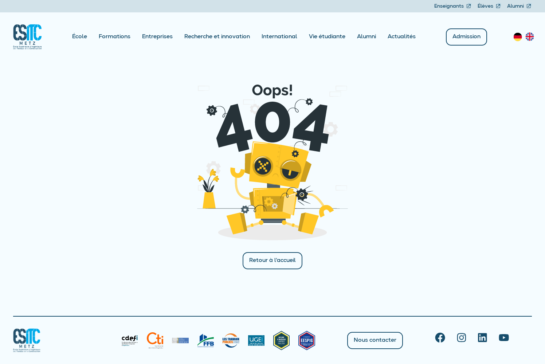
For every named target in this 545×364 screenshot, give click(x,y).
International (279, 37)
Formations (114, 37)
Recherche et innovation (217, 37)
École (79, 37)
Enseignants (453, 6)
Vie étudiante (327, 37)
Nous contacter (375, 340)
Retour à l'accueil (272, 260)
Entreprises (157, 37)
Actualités (402, 37)
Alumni (519, 6)
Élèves (489, 6)
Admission (466, 37)
